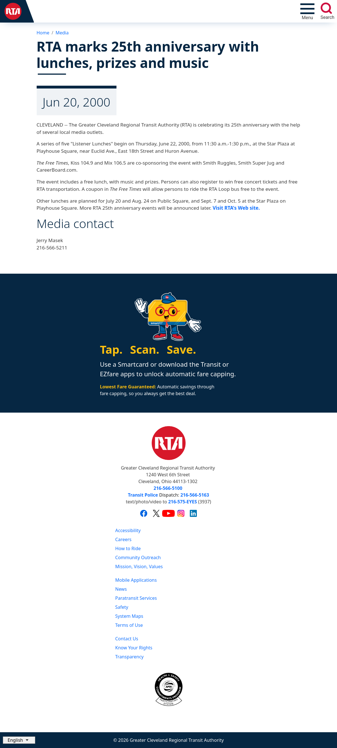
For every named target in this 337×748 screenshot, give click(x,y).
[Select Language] (19, 740)
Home (43, 33)
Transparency (129, 657)
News (121, 589)
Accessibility (128, 530)
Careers (123, 539)
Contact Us (126, 639)
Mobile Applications (136, 580)
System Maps (129, 616)
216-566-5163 (194, 495)
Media (62, 33)
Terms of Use (129, 625)
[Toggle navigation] (307, 11)
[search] (326, 8)
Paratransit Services (136, 598)
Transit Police (143, 495)
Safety (121, 607)
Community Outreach (138, 557)
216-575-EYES (182, 502)
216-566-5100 (168, 488)
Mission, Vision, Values (139, 566)
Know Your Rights (134, 648)
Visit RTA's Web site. (236, 208)
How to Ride (128, 548)
